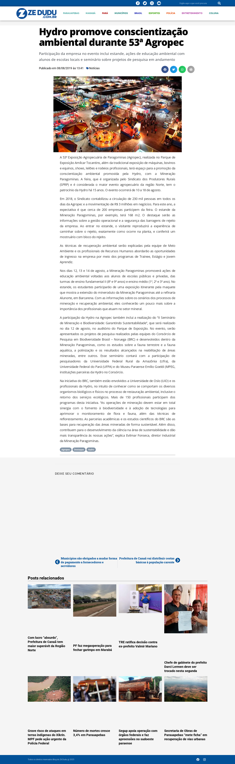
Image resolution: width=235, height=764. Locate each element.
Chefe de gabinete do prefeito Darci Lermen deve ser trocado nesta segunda (185, 667)
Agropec (65, 449)
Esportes (154, 13)
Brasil (138, 13)
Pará (105, 13)
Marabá (90, 13)
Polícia (170, 13)
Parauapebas (71, 13)
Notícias (94, 68)
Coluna (213, 13)
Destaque (79, 449)
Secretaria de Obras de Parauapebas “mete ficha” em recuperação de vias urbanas (185, 735)
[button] (165, 69)
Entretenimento (192, 13)
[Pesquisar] (219, 3)
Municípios (121, 13)
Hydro (91, 449)
